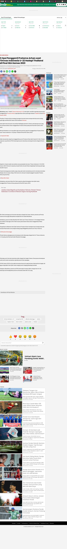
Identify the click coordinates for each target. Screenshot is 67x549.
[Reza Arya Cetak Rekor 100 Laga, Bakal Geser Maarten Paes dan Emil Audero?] (11, 413)
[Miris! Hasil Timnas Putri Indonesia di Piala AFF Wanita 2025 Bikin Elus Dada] (5, 373)
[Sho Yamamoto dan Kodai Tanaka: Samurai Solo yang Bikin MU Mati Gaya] (11, 492)
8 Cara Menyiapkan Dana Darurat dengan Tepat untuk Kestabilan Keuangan (60, 76)
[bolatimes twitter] (61, 4)
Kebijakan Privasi (44, 523)
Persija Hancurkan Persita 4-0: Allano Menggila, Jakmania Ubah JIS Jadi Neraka (33, 471)
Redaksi (14, 523)
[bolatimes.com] (6, 5)
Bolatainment (36, 4)
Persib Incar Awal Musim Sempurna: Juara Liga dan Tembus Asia (32, 418)
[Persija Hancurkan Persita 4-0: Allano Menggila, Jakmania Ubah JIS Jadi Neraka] (11, 479)
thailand (35, 321)
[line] (7, 71)
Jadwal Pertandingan (19, 17)
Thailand (37, 113)
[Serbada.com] (64, 1)
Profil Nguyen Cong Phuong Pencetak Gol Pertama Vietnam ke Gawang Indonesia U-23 (15, 377)
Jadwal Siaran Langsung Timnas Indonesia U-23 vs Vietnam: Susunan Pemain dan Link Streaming (37, 377)
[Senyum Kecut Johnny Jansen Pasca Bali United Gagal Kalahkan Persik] (11, 505)
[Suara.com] (7, 1)
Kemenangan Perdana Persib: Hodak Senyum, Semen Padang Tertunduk (34, 511)
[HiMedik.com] (51, 1)
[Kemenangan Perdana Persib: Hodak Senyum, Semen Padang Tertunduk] (11, 518)
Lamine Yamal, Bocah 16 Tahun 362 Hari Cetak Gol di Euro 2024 (60, 145)
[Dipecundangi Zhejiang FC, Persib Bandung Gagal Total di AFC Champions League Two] (49, 141)
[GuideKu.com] (45, 1)
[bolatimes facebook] (59, 4)
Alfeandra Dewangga (6, 231)
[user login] (58, 5)
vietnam (38, 319)
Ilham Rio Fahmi (5, 178)
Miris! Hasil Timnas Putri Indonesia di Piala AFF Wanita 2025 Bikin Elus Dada (16, 369)
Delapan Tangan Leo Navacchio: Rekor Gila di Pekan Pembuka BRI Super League (33, 392)
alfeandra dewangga (30, 319)
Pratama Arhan (11, 113)
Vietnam (24, 120)
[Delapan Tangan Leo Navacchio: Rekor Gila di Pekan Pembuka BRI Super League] (11, 400)
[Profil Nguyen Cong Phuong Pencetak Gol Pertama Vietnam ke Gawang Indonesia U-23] (5, 381)
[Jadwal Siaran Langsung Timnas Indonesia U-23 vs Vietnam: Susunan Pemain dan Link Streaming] (28, 381)
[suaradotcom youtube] (63, 4)
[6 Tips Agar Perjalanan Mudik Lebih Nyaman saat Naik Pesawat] (49, 87)
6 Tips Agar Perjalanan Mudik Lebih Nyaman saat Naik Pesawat (59, 83)
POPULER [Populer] (48, 73)
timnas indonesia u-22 (9, 319)
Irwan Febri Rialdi (4, 68)
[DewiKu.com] (32, 1)
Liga (18, 4)
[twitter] (4, 71)
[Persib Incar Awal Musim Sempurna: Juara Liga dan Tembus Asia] (11, 426)
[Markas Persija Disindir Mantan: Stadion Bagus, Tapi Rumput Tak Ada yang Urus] (11, 452)
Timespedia (47, 4)
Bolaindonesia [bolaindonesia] (4, 55)
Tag (22, 317)
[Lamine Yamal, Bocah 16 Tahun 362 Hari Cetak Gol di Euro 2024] (49, 148)
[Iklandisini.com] (58, 1)
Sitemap (52, 523)
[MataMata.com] (13, 1)
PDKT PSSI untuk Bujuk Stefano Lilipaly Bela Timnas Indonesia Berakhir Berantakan (59, 130)
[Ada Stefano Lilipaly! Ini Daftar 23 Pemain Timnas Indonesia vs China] (49, 127)
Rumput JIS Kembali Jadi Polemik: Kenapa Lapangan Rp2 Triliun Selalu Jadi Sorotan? (33, 432)
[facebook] (1, 71)
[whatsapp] (12, 71)
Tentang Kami (25, 523)
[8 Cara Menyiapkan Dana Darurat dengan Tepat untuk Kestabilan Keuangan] (49, 79)
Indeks (53, 4)
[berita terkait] (3, 349)
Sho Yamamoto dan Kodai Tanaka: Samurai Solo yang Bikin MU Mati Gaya (32, 484)
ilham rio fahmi (19, 321)
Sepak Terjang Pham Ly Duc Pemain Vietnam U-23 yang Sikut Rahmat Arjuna (39, 369)
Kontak (18, 523)
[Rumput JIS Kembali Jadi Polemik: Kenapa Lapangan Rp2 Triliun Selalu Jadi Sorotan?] (11, 439)
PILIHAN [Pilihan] (48, 113)
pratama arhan (28, 321)
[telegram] (9, 71)
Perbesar (41, 75)
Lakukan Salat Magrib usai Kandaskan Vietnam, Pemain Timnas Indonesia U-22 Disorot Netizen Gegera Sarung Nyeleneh (21, 190)
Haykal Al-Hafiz (5, 135)
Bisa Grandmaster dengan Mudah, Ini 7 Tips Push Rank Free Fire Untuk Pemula (60, 105)
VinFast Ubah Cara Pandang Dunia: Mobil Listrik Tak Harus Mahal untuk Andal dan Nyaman (60, 98)
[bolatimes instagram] (65, 4)
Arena (41, 4)
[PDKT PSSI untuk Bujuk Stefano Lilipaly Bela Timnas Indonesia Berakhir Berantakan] (49, 134)
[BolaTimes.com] (20, 1)
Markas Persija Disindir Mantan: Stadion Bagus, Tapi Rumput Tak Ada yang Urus (34, 445)
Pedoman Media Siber (34, 523)
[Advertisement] (33, 42)
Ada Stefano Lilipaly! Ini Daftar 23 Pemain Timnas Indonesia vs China (60, 123)
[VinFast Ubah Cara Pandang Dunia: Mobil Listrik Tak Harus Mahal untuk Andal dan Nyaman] (11, 358)
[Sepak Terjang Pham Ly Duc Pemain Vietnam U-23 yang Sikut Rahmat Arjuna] (28, 373)
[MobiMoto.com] (39, 1)
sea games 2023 (19, 319)
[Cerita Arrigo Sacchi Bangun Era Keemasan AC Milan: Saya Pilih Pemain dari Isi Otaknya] (49, 119)
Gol (51, 4)
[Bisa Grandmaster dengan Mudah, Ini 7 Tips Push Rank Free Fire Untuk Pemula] (49, 109)
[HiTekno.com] (26, 1)
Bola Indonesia (29, 4)
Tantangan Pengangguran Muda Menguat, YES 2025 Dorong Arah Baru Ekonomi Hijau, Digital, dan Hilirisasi (59, 91)
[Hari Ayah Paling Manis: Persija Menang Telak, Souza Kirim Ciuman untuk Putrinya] (11, 466)
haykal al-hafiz (10, 321)
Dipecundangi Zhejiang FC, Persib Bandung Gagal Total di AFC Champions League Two (60, 138)
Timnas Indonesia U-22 (18, 111)
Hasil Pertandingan (6, 17)
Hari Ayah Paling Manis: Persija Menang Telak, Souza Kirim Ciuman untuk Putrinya (33, 458)
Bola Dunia (22, 4)
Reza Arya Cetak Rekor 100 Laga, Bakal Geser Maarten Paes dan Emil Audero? (32, 405)
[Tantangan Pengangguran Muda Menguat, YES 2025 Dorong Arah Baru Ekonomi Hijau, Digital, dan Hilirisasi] (49, 94)
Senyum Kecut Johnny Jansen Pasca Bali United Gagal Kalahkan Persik (33, 498)
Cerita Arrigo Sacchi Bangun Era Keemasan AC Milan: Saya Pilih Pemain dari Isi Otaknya (60, 116)
